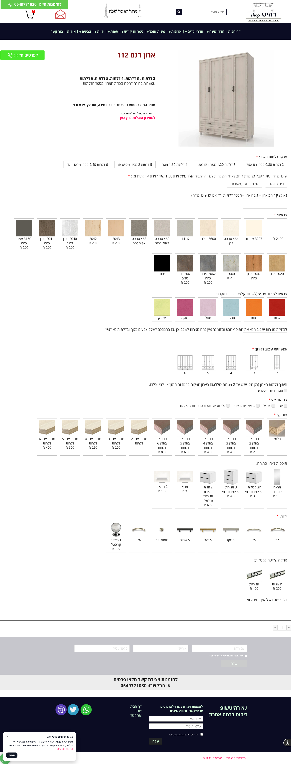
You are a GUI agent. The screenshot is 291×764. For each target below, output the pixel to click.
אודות (71, 31)
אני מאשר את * (226, 655)
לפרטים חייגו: (22, 55)
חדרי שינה (216, 31)
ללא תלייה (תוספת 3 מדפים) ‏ (205, 406)
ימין (283, 406)
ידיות (100, 31)
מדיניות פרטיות (236, 758)
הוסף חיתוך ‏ (272, 390)
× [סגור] (7, 736)
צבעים (86, 31)
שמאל (269, 406)
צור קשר (57, 31)
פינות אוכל (157, 31)
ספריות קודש (133, 31)
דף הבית (234, 31)
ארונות (176, 31)
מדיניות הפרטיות (220, 655)
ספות (114, 31)
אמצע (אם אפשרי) (246, 406)
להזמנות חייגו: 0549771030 (34, 4)
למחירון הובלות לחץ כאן (137, 117)
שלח (233, 663)
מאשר (12, 755)
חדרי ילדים (195, 31)
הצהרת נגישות (212, 758)
